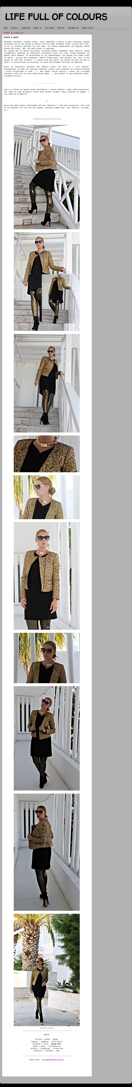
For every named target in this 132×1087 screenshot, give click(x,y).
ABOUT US (38, 28)
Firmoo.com (58, 1048)
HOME (6, 28)
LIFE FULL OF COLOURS (56, 17)
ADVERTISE (25, 28)
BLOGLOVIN (47, 119)
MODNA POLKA (87, 28)
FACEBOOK (37, 119)
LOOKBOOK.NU (73, 28)
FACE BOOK (49, 28)
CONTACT (14, 28)
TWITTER (60, 28)
